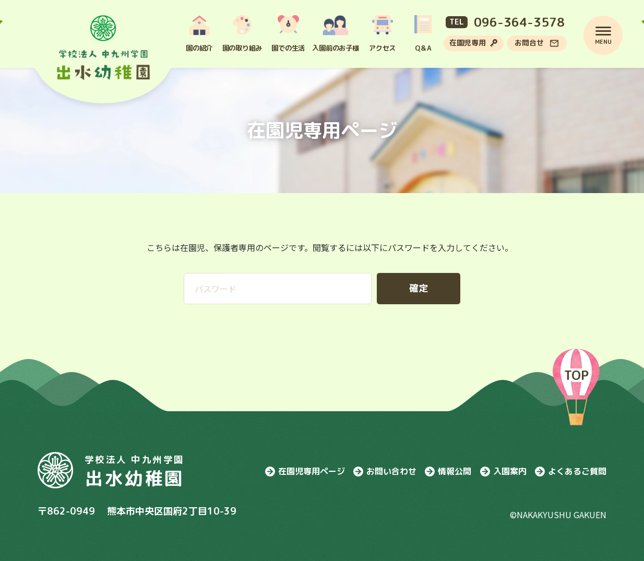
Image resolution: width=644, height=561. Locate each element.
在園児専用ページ (305, 471)
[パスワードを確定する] (418, 288)
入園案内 (503, 471)
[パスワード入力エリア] (278, 288)
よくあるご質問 (570, 471)
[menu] (594, 35)
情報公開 (448, 471)
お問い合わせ (384, 471)
